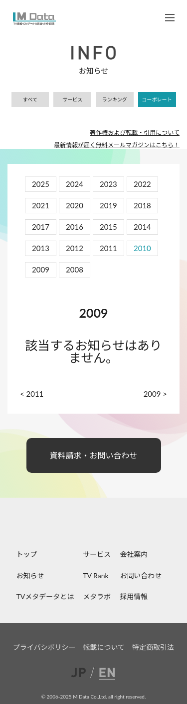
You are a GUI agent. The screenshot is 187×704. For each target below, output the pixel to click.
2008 (74, 269)
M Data (34, 18)
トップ (26, 554)
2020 (74, 205)
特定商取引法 (153, 647)
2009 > (155, 393)
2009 (40, 269)
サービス (72, 99)
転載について (104, 647)
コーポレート (157, 99)
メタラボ (97, 596)
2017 (40, 226)
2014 (142, 226)
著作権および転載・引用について (135, 132)
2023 (108, 183)
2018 (142, 205)
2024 (74, 183)
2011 (108, 248)
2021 (40, 205)
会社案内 (134, 554)
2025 (40, 183)
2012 (74, 248)
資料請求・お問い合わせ (94, 455)
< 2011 (31, 393)
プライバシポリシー (44, 647)
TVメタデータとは (45, 596)
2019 (108, 205)
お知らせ (30, 575)
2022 (142, 183)
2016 (74, 226)
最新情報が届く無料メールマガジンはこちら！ (117, 145)
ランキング (114, 99)
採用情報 (134, 596)
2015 (108, 226)
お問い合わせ (141, 575)
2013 (40, 248)
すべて (30, 99)
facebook (68, 527)
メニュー (170, 17)
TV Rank (95, 575)
